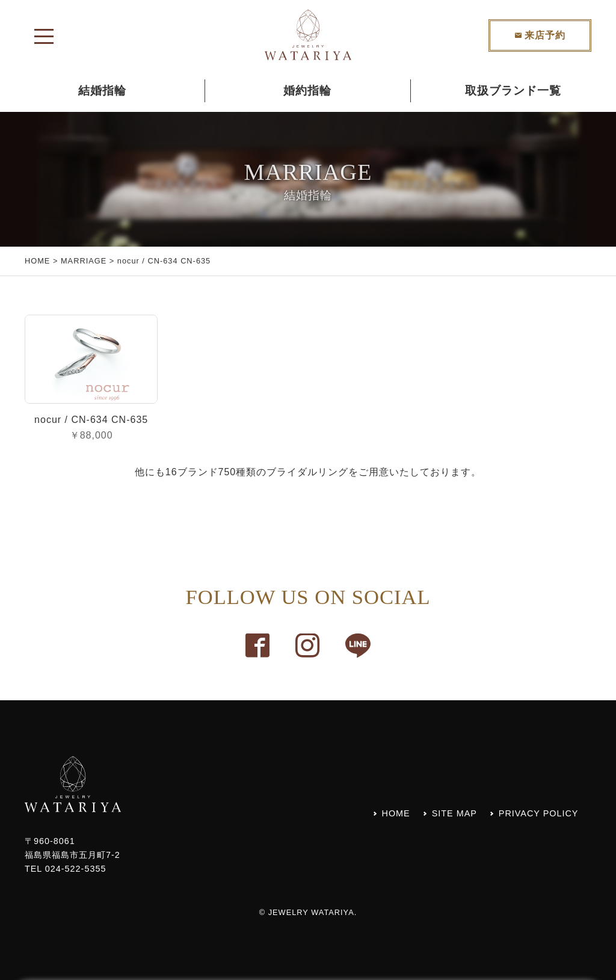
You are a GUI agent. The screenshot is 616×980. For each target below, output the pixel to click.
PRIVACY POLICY (539, 813)
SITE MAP (454, 813)
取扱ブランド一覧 (513, 90)
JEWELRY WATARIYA (311, 912)
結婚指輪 (102, 90)
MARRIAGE (83, 260)
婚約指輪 (307, 90)
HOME (37, 260)
